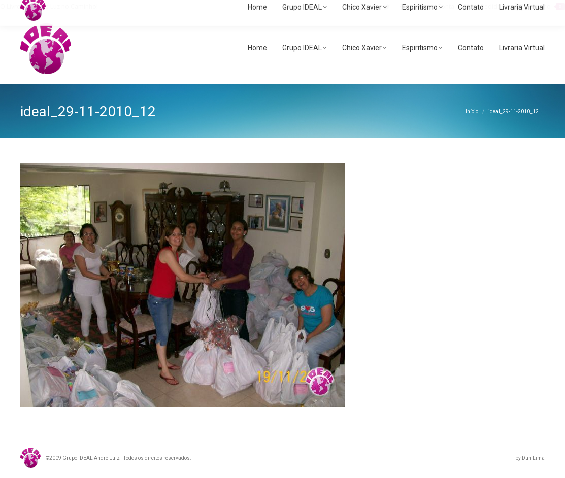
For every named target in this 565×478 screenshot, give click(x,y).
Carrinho (540, 6)
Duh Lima (533, 458)
